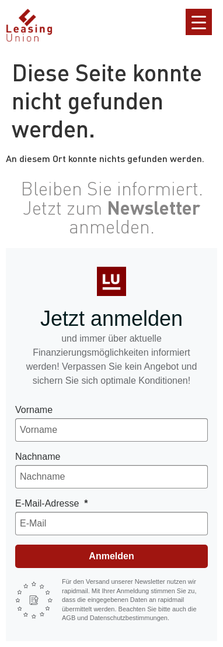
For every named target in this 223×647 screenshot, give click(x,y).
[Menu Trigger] (199, 22)
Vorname (34, 410)
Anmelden (111, 556)
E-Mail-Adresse (48, 503)
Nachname (37, 457)
